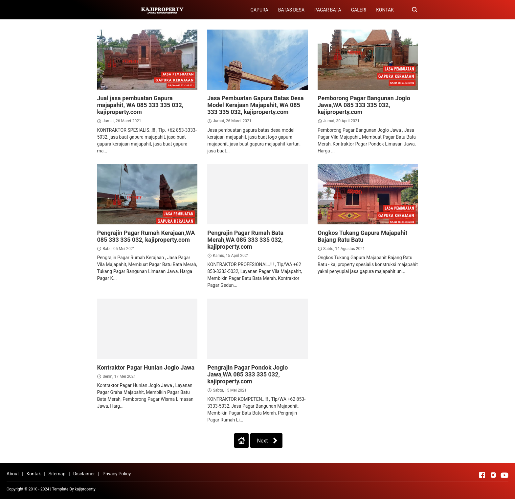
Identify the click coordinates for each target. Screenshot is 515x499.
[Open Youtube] (504, 475)
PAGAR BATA (327, 9)
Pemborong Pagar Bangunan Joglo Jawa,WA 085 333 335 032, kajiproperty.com (364, 105)
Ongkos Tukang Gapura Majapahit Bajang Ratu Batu (362, 236)
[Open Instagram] (493, 475)
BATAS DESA (291, 9)
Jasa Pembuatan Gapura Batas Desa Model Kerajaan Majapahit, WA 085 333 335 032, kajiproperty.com (255, 105)
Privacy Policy (116, 473)
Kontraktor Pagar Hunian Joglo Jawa (145, 367)
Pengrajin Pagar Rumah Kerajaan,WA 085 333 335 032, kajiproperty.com (146, 236)
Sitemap (57, 473)
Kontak (34, 473)
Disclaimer (84, 473)
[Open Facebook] (482, 475)
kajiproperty (85, 489)
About (13, 473)
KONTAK (385, 9)
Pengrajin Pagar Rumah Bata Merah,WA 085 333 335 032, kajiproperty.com (245, 239)
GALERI (359, 9)
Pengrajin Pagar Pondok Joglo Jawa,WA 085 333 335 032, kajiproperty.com (247, 374)
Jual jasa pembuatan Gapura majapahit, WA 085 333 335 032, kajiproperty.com (140, 105)
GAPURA (259, 9)
